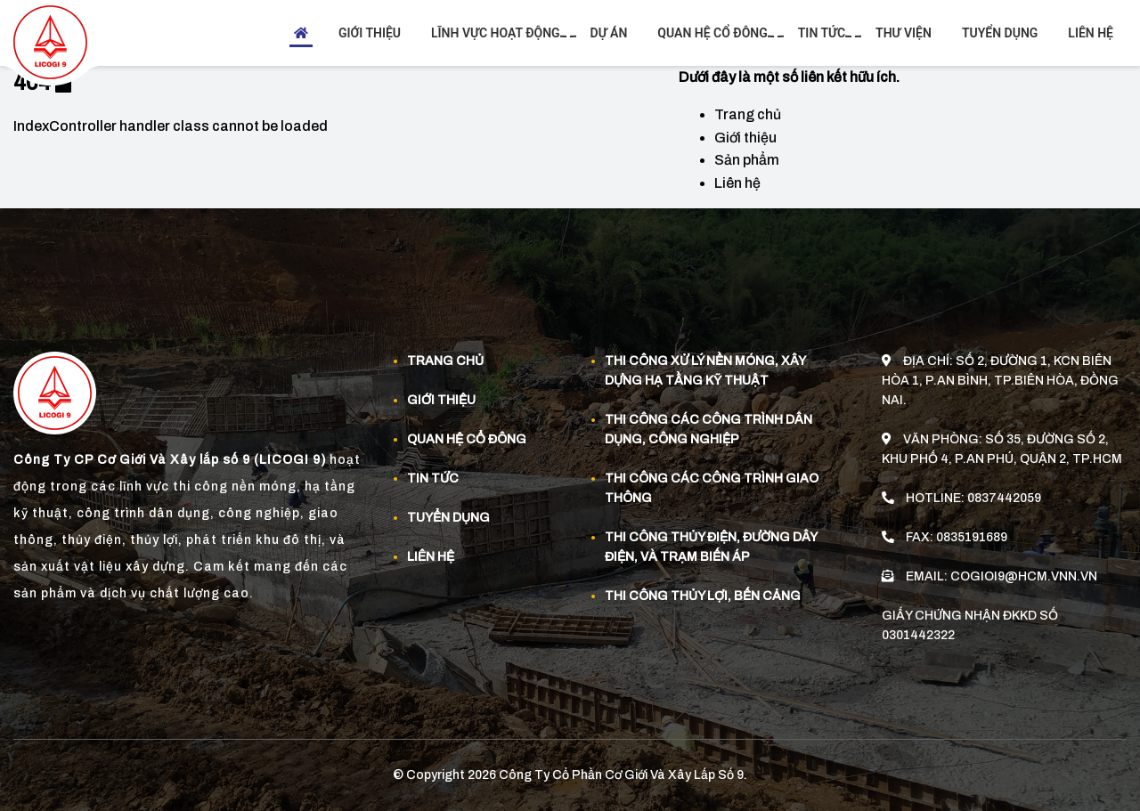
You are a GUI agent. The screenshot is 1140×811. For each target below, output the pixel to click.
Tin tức (824, 33)
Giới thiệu (369, 33)
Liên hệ (1090, 33)
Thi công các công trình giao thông (711, 488)
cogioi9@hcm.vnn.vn (1023, 575)
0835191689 (971, 536)
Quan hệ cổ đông (714, 33)
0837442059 (1004, 497)
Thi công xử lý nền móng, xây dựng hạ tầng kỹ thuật (705, 370)
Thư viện (903, 33)
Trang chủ (747, 114)
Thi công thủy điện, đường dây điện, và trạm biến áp (711, 547)
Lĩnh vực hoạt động (498, 33)
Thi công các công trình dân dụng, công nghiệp (708, 429)
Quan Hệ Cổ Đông (466, 439)
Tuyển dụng (1000, 33)
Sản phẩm (746, 159)
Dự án (609, 33)
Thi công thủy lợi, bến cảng (703, 596)
